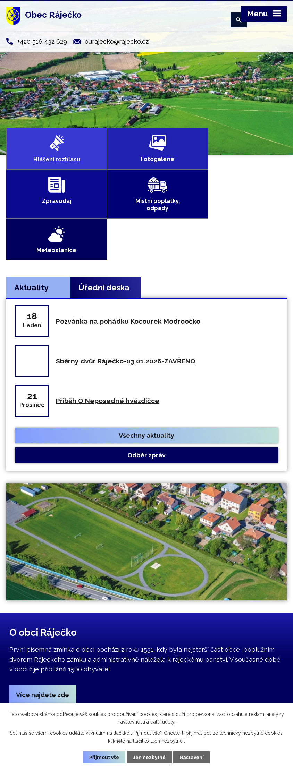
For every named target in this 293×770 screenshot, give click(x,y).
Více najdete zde (42, 612)
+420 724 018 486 (192, 689)
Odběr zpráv (146, 372)
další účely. (162, 721)
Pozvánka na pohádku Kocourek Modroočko (128, 238)
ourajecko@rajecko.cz (117, 41)
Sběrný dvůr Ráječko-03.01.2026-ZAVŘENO (125, 278)
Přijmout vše (103, 757)
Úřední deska (103, 204)
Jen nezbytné (149, 757)
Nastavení (193, 757)
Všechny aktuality (146, 352)
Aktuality (31, 204)
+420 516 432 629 (42, 41)
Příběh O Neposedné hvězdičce (107, 318)
